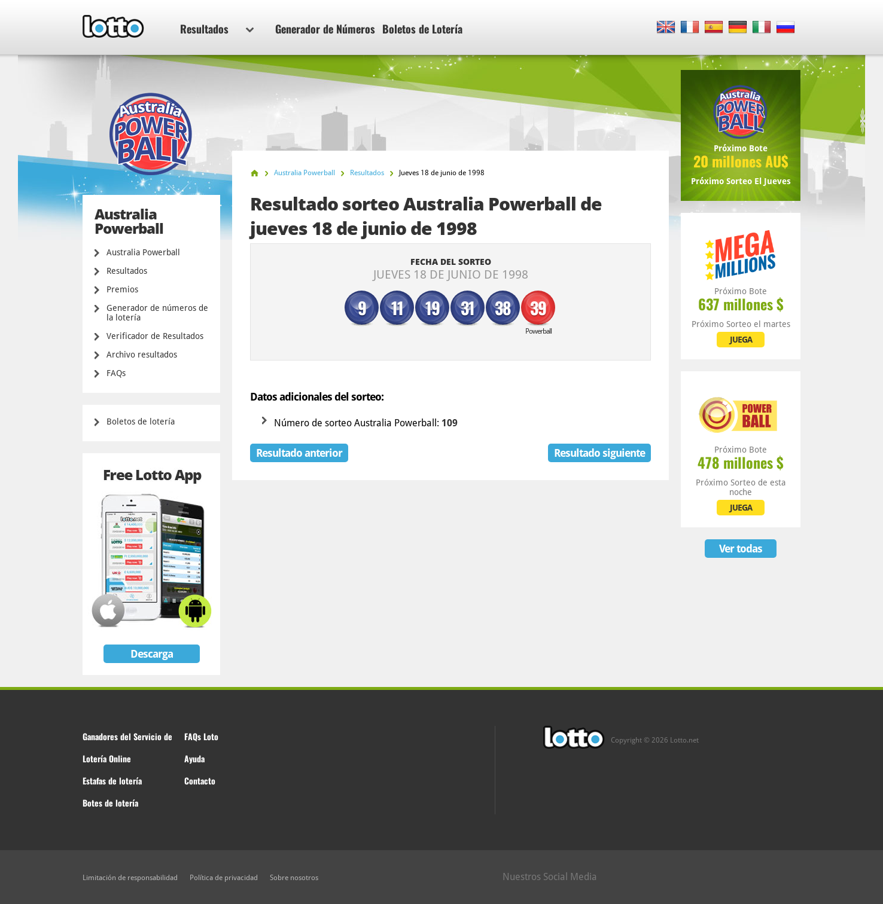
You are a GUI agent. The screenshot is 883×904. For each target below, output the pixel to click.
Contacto (199, 780)
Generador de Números (325, 28)
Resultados (217, 28)
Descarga (151, 654)
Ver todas (740, 548)
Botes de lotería (110, 802)
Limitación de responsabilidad (130, 878)
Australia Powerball (143, 252)
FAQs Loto (201, 736)
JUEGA (741, 339)
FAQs (116, 373)
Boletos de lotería (140, 421)
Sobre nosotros (294, 878)
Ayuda (194, 758)
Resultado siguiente (599, 453)
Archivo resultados (141, 354)
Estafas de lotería (112, 780)
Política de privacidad (224, 878)
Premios (122, 289)
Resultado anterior (299, 453)
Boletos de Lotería (422, 28)
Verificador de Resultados (154, 336)
